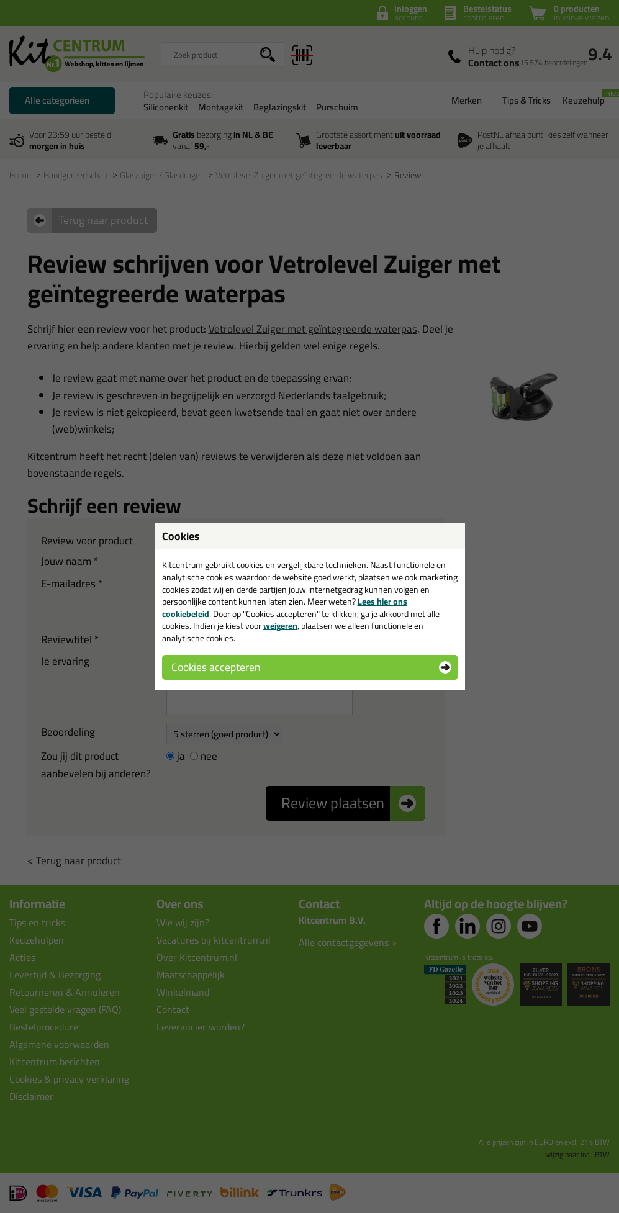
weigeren (280, 626)
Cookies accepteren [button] (215, 667)
